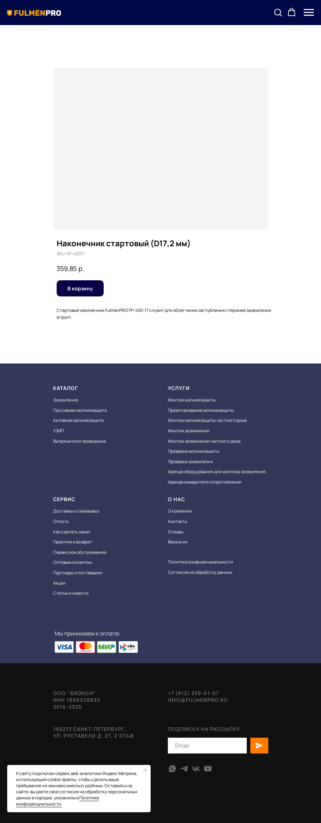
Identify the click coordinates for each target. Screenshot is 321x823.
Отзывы (175, 532)
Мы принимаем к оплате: (88, 633)
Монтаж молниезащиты (192, 400)
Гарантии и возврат (72, 542)
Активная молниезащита (78, 420)
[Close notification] (145, 770)
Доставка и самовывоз (76, 511)
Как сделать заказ (71, 532)
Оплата (61, 521)
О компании (180, 511)
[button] (278, 12)
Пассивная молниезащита (80, 410)
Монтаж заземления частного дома (204, 441)
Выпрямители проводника (79, 441)
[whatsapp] (172, 768)
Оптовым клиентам (72, 562)
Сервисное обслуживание (80, 552)
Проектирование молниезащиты (201, 410)
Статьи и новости (71, 593)
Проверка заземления (190, 461)
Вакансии (178, 542)
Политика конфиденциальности (200, 562)
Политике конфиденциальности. (57, 801)
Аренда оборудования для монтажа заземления (217, 471)
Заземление (65, 400)
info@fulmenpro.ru (198, 699)
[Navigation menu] (309, 12)
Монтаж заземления (188, 431)
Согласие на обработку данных (200, 572)
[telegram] (184, 768)
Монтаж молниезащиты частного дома (207, 420)
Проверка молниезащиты (193, 451)
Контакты (177, 521)
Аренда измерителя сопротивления (204, 482)
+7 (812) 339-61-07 (193, 693)
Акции (59, 583)
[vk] (196, 768)
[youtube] (207, 768)
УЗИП (58, 431)
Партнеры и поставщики (77, 573)
